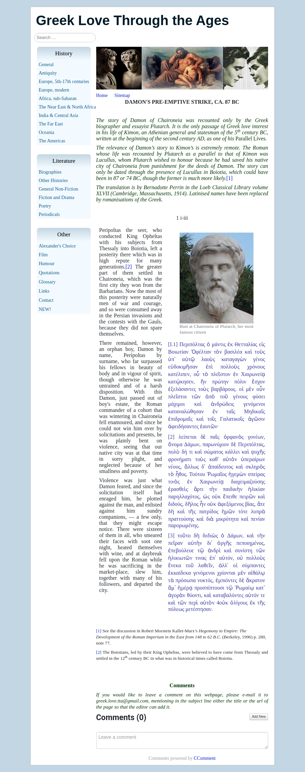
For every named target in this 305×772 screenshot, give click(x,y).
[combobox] (65, 37)
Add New (259, 716)
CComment (205, 758)
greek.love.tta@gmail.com (122, 701)
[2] (128, 267)
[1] (229, 178)
